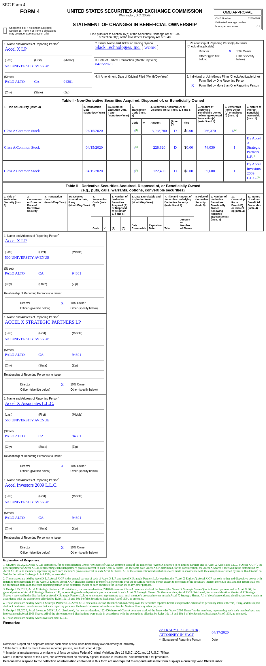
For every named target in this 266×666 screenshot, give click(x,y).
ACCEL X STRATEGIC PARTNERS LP (43, 322)
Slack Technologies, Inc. (118, 47)
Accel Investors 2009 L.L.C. (31, 485)
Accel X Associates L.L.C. (29, 403)
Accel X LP (16, 49)
